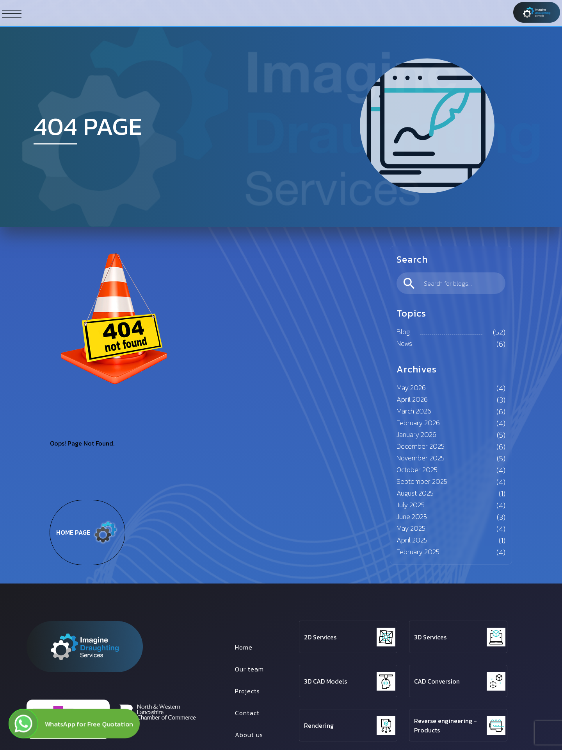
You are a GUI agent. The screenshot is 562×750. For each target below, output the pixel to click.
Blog (403, 331)
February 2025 (418, 551)
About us (249, 734)
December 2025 (421, 446)
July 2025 (411, 504)
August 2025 (415, 493)
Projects (247, 691)
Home (244, 647)
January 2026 (416, 434)
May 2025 (411, 528)
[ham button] (11, 13)
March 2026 (414, 411)
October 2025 (417, 469)
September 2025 (422, 481)
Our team (249, 669)
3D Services (430, 637)
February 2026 (418, 422)
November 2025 (421, 458)
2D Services (320, 637)
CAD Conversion (437, 681)
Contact (247, 713)
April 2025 (412, 540)
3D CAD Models (325, 681)
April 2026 (412, 399)
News (404, 343)
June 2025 (412, 516)
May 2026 (411, 387)
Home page (87, 532)
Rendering (319, 725)
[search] (451, 283)
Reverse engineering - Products (445, 725)
